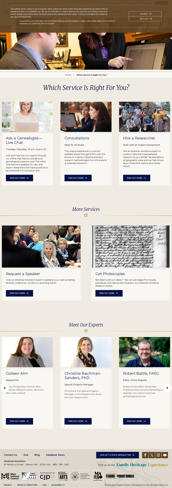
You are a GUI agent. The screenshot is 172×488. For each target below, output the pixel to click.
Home (68, 75)
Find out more (17, 178)
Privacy (8, 485)
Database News (55, 455)
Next (167, 388)
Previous (5, 388)
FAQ (44, 485)
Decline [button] (144, 19)
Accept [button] (144, 14)
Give (25, 455)
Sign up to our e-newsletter (115, 455)
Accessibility (58, 485)
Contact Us (10, 455)
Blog (37, 455)
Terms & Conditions (27, 485)
